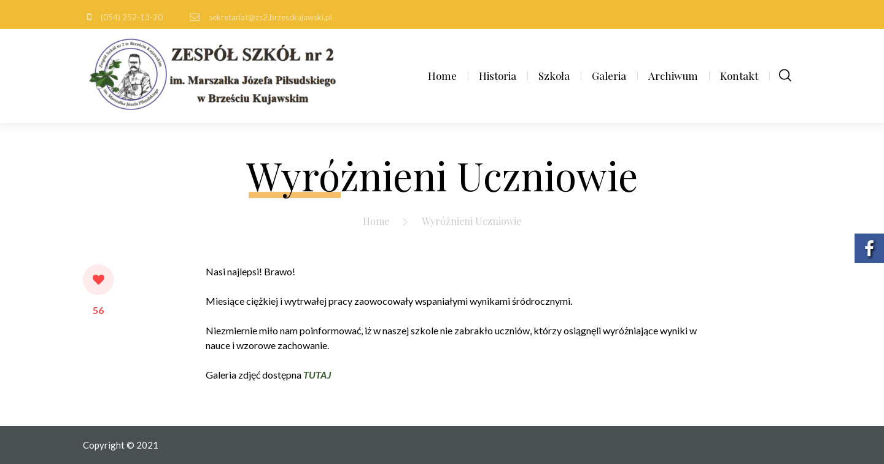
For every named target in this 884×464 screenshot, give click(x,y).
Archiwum (673, 75)
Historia (497, 75)
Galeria (609, 75)
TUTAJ (317, 374)
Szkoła (554, 75)
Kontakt (739, 75)
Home (442, 75)
